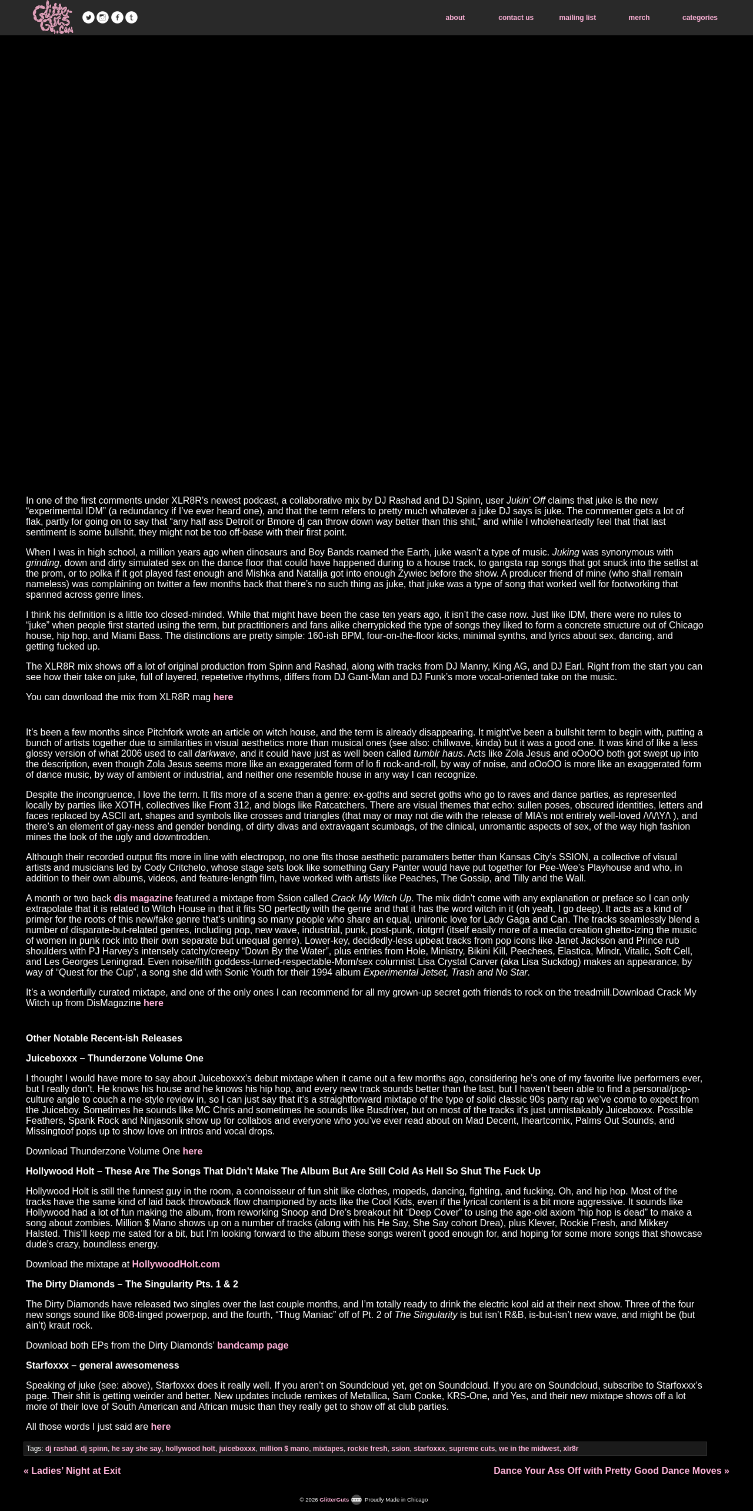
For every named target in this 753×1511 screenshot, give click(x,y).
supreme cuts (472, 1449)
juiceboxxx (237, 1449)
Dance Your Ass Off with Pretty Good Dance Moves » (611, 1471)
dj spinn (94, 1449)
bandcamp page (253, 1345)
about (455, 18)
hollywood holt (190, 1449)
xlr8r (570, 1449)
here (224, 697)
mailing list (578, 18)
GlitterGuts (53, 17)
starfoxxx (429, 1449)
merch (639, 18)
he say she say (137, 1449)
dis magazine (143, 898)
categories (700, 18)
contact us (516, 18)
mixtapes (328, 1449)
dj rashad (60, 1449)
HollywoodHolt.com (176, 1264)
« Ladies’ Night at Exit (72, 1471)
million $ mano (284, 1449)
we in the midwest (529, 1449)
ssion (400, 1449)
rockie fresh (368, 1449)
